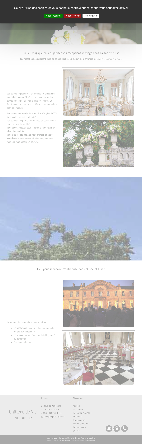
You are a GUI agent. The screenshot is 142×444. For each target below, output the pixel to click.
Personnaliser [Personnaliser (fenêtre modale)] (90, 16)
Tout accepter (53, 16)
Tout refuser (72, 16)
